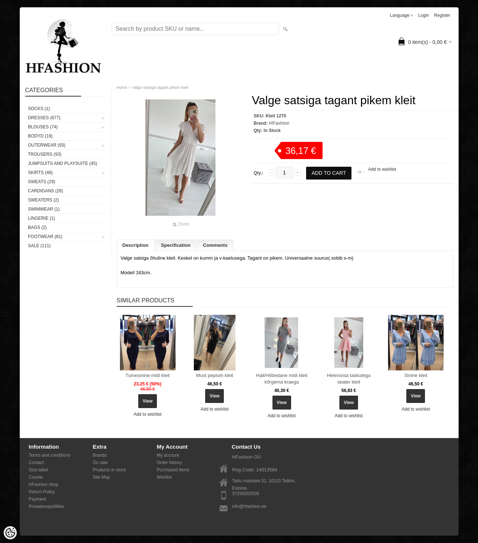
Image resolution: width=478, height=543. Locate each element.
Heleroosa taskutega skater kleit (348, 379)
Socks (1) (39, 108)
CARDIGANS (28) (45, 190)
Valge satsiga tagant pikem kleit (160, 87)
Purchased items (173, 469)
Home (122, 87)
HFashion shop (44, 484)
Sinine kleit (415, 375)
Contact (36, 462)
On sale (100, 462)
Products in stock (109, 469)
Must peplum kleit (214, 375)
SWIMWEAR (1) (44, 209)
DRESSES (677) (44, 117)
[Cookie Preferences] (10, 532)
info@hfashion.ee (249, 506)
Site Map (101, 477)
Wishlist (164, 477)
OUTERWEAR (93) (46, 145)
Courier (36, 477)
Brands (100, 455)
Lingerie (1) (41, 218)
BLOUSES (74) (43, 126)
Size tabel (38, 469)
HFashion (279, 123)
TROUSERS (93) (44, 154)
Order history (169, 462)
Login (423, 15)
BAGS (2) (37, 227)
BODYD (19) (40, 136)
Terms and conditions (49, 455)
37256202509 (245, 493)
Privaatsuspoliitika (46, 506)
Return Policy (42, 491)
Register (442, 15)
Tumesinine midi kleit (147, 375)
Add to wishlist (382, 169)
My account (168, 455)
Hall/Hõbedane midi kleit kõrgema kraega (281, 379)
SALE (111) (39, 245)
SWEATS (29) (41, 181)
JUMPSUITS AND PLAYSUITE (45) (62, 163)
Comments (215, 245)
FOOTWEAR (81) (45, 236)
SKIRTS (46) (40, 172)
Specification (176, 245)
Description (136, 245)
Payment (37, 499)
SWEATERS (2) (43, 200)
